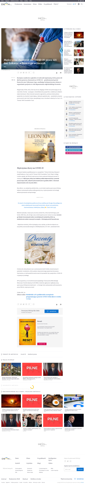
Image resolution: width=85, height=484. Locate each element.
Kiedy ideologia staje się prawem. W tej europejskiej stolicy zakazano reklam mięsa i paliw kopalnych (53, 410)
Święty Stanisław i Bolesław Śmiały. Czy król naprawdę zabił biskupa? (10, 379)
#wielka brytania (32, 354)
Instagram (70, 461)
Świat (5, 66)
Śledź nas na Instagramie (74, 153)
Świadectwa (29, 470)
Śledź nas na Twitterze (73, 150)
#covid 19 (23, 354)
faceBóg (26, 0)
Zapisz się (80, 469)
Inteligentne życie (52, 459)
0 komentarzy (72, 126)
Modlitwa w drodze (15, 0)
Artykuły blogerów (19, 470)
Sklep (31, 0)
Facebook (78, 0)
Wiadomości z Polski (6, 380)
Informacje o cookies (37, 482)
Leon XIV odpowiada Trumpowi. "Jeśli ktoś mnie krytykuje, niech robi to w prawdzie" (75, 119)
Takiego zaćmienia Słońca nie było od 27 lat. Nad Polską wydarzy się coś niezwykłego (68, 35)
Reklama (30, 482)
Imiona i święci (30, 472)
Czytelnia (29, 463)
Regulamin (8, 482)
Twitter (80, 0)
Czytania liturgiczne (43, 468)
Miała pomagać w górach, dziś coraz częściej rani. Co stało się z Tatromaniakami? (68, 44)
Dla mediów (25, 482)
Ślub (16, 472)
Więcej (56, 4)
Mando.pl (25, 479)
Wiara (35, 4)
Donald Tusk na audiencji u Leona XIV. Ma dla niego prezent (73, 429)
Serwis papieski (18, 468)
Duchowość (29, 468)
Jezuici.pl (3, 479)
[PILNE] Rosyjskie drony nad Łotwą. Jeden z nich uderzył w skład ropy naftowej (75, 125)
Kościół (24, 431)
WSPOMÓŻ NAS (79, 479)
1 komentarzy (72, 115)
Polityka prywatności (14, 482)
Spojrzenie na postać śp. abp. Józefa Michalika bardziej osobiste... (75, 130)
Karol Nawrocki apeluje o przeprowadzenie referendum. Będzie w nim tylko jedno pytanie (53, 379)
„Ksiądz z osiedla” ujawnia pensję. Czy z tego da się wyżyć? (31, 429)
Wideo (40, 4)
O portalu (3, 482)
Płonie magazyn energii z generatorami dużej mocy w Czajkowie (53, 429)
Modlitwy (41, 472)
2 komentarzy (72, 104)
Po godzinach (48, 4)
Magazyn (7, 0)
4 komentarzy (72, 137)
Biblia (2, 0)
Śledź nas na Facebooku (73, 147)
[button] (78, 4)
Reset (39, 321)
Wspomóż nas (51, 311)
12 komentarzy (72, 109)
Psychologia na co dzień (44, 470)
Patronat (43, 482)
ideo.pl (82, 482)
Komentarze (27, 4)
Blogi (21, 0)
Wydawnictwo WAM (14, 479)
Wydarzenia (18, 4)
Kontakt (20, 482)
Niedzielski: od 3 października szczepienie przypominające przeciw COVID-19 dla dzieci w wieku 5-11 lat (43, 297)
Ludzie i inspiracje (54, 470)
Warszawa (69, 4)
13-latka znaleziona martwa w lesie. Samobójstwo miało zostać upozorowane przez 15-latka (73, 410)
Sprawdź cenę (42, 344)
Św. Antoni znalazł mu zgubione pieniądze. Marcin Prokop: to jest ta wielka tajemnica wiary (68, 71)
